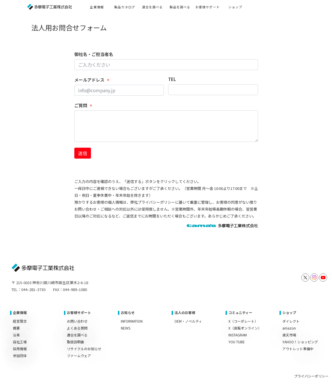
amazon (289, 328)
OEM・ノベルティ (188, 321)
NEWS (125, 328)
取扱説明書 (75, 341)
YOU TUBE (236, 341)
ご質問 (80, 105)
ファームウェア (79, 355)
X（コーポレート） (243, 321)
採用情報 (20, 348)
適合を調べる (77, 334)
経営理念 (20, 321)
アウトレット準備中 (297, 348)
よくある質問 (77, 328)
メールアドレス (89, 80)
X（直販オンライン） (244, 328)
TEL (172, 79)
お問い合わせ (77, 321)
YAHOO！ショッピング (300, 341)
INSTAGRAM (237, 334)
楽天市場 (289, 334)
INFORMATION (132, 321)
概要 (16, 328)
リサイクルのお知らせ (84, 348)
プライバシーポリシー (311, 375)
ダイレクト (291, 321)
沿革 (16, 334)
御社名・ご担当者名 (93, 54)
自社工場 (20, 341)
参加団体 (20, 355)
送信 (82, 153)
